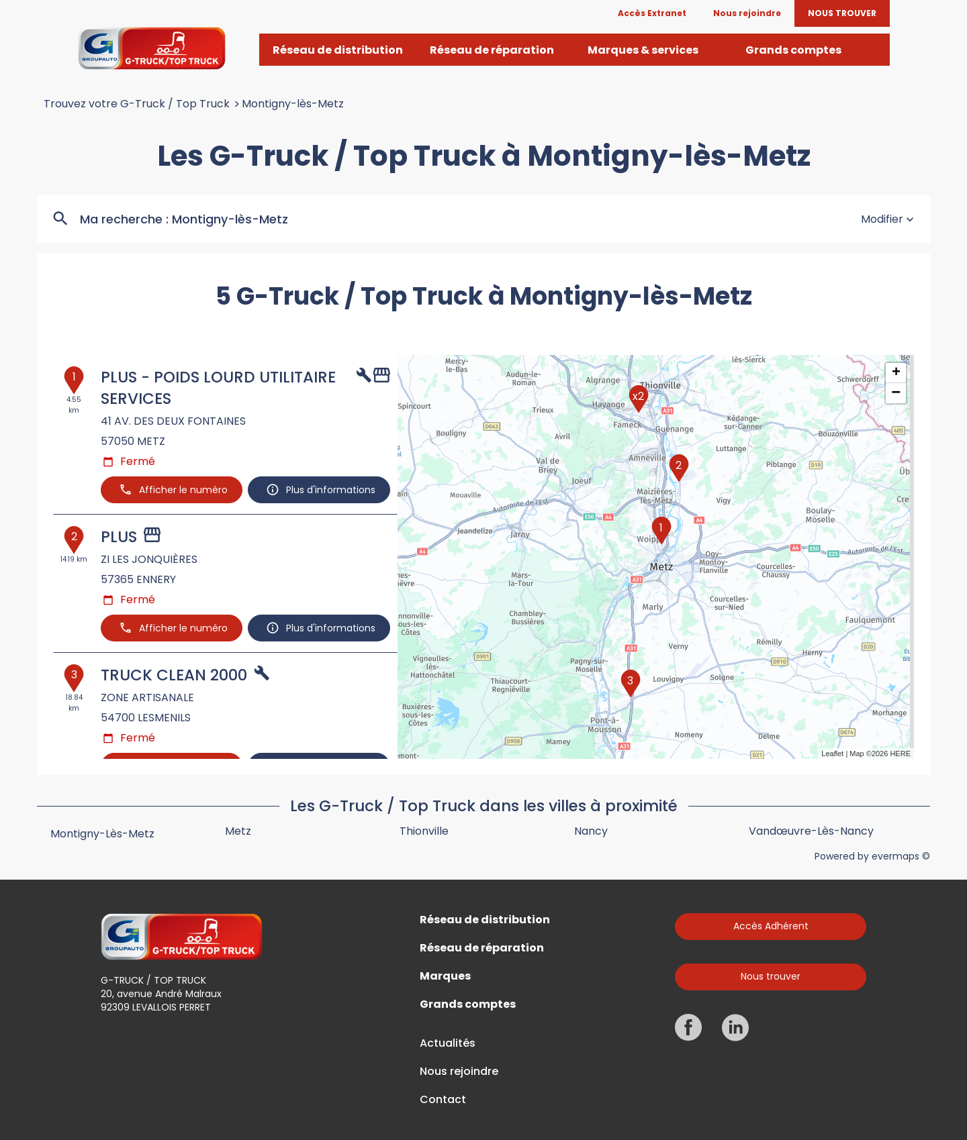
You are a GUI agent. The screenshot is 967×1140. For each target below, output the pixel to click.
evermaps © (901, 856)
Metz (238, 831)
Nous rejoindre (459, 1071)
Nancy (591, 831)
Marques (445, 976)
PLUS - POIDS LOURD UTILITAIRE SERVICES (218, 387)
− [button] (896, 393)
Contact (443, 1099)
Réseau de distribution (485, 920)
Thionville (424, 831)
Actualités (447, 1043)
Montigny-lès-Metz (293, 104)
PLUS (119, 537)
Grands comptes (468, 1004)
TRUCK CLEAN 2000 (174, 675)
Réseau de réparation (482, 948)
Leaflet (832, 753)
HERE (900, 753)
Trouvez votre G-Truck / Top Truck (137, 104)
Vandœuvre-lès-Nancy (811, 831)
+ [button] (896, 373)
